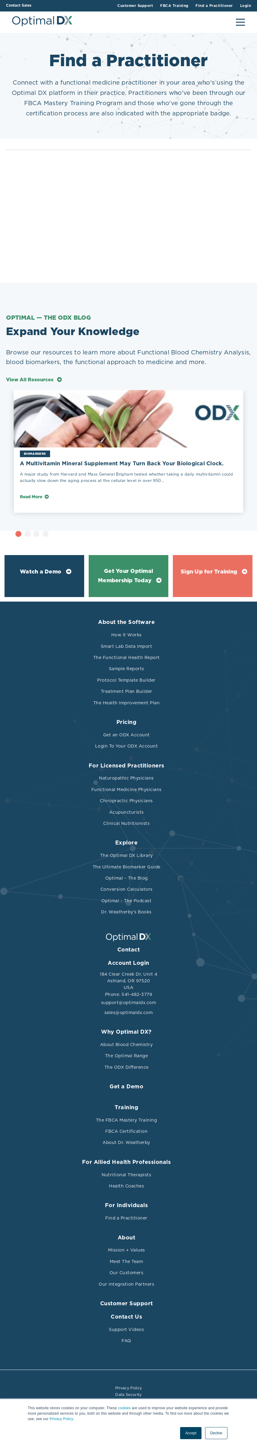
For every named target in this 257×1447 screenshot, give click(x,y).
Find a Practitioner (126, 1218)
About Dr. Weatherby (126, 1142)
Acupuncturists (126, 812)
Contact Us (126, 1317)
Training (126, 1107)
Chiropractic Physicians (126, 800)
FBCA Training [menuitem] (170, 6)
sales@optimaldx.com (128, 1012)
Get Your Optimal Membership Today (125, 576)
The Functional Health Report (126, 657)
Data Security (128, 1393)
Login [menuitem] (245, 6)
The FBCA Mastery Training (126, 1120)
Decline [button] (216, 1433)
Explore (126, 843)
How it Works (126, 634)
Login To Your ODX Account (126, 746)
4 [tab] (71, 534)
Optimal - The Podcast (126, 900)
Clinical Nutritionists (126, 823)
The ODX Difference (126, 1067)
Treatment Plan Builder (126, 691)
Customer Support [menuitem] (129, 6)
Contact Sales (18, 5)
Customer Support (126, 1303)
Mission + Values (126, 1250)
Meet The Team (126, 1261)
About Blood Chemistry (126, 1044)
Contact (128, 950)
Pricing (126, 722)
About (126, 1238)
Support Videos (126, 1329)
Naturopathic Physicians (126, 778)
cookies (124, 1408)
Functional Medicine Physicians (126, 789)
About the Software (126, 622)
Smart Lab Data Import (126, 646)
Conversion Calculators (126, 889)
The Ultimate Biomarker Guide (126, 866)
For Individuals (126, 1205)
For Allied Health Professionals (126, 1162)
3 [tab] (62, 534)
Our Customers (126, 1272)
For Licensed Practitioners (126, 766)
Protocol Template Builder (126, 680)
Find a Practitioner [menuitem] (212, 6)
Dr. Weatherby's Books (126, 911)
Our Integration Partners (126, 1284)
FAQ (126, 1340)
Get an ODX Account (126, 734)
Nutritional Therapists (126, 1174)
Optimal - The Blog (126, 878)
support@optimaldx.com (128, 1002)
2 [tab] (53, 534)
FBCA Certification (126, 1131)
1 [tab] (44, 534)
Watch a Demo (40, 572)
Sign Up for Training (209, 572)
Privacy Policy (128, 1388)
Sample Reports (126, 668)
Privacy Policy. (62, 1419)
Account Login (128, 963)
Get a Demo (126, 1087)
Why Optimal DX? (126, 1032)
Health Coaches (126, 1186)
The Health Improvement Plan (126, 702)
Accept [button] (190, 1433)
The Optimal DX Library (126, 855)
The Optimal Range (126, 1055)
